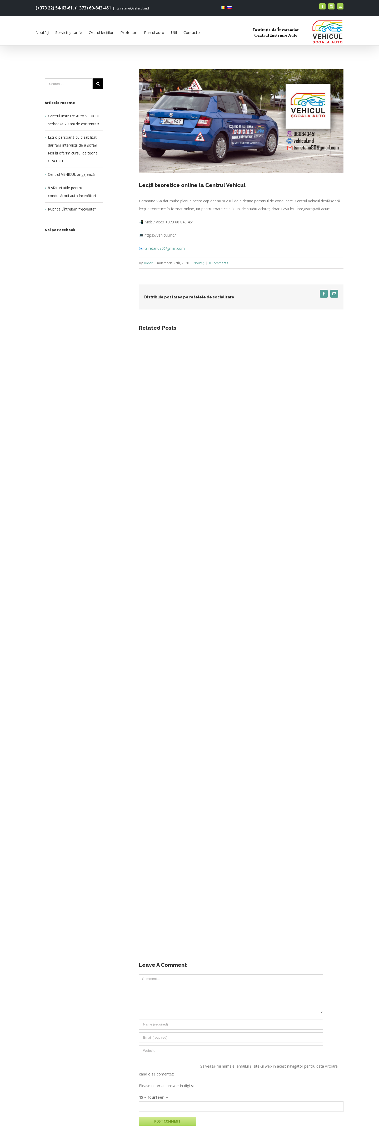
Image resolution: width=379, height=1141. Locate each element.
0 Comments (218, 263)
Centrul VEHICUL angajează (71, 174)
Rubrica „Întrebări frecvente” (72, 209)
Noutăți (199, 263)
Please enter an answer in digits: (166, 1085)
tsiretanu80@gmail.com (164, 248)
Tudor (148, 263)
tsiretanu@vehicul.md (132, 8)
